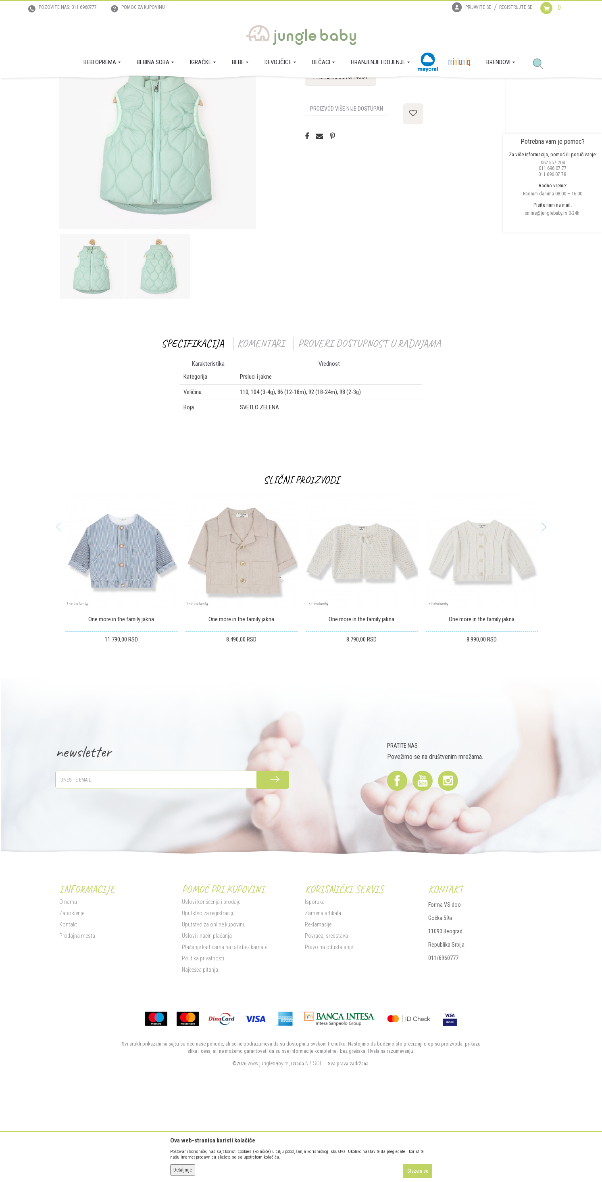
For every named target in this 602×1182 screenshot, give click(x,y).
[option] (92, 346)
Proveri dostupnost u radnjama (369, 423)
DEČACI (121, 89)
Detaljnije (182, 1170)
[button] (541, 64)
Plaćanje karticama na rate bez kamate (224, 1026)
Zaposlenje (71, 992)
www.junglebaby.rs (268, 1143)
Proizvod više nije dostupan (346, 188)
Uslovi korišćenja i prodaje (211, 981)
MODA (139, 89)
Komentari (260, 423)
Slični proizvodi (301, 559)
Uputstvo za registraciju (208, 992)
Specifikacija (192, 423)
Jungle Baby (71, 89)
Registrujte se (515, 7)
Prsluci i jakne (165, 89)
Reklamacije (318, 1004)
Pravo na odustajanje (329, 1026)
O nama (68, 981)
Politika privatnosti (203, 1038)
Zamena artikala (323, 992)
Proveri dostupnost (340, 156)
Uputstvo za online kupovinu (214, 1004)
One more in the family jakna (121, 698)
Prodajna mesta (77, 1015)
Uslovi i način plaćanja (207, 1015)
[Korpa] (557, 15)
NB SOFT (315, 1143)
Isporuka (315, 981)
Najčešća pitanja (200, 1049)
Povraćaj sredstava (326, 1015)
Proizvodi (99, 89)
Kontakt (68, 1004)
